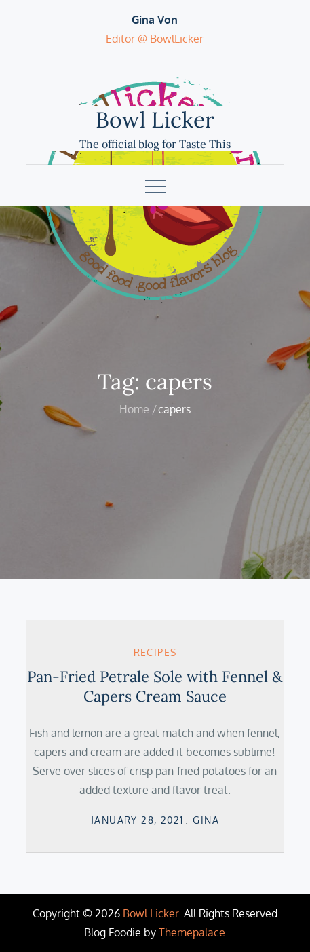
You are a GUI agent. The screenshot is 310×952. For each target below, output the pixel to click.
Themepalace (192, 932)
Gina (206, 820)
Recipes (155, 652)
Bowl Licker (155, 120)
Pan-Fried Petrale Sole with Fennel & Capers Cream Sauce (154, 686)
